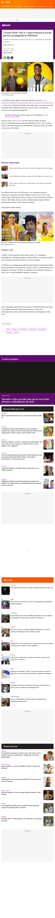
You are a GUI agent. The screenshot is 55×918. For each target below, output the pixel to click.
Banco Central (42, 329)
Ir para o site (9, 2)
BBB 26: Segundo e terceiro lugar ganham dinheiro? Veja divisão (21, 793)
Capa (3, 20)
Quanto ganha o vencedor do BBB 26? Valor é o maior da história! (20, 767)
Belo (8, 329)
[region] (27, 13)
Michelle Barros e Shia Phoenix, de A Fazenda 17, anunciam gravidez (21, 820)
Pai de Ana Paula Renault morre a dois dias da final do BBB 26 (21, 416)
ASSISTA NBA (18, 6)
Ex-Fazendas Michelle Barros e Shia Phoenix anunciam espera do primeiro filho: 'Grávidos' (20, 806)
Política (12, 627)
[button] (2, 2)
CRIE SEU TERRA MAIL (7, 6)
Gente (17, 20)
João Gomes (23, 329)
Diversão (10, 20)
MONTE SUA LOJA (42, 6)
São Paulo (13, 585)
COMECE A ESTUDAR (30, 6)
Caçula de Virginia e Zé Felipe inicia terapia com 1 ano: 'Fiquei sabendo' (20, 469)
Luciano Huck (16, 121)
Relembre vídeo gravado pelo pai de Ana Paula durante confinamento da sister (25, 400)
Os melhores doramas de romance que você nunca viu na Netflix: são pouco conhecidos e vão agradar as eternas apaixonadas (21, 755)
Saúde (12, 599)
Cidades (12, 683)
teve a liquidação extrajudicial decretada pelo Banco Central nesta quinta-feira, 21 (27, 102)
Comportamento (15, 697)
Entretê (16, 332)
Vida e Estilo (13, 613)
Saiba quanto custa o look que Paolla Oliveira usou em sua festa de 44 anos (21, 780)
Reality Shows (6, 395)
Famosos (15, 329)
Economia (9, 332)
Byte (11, 641)
